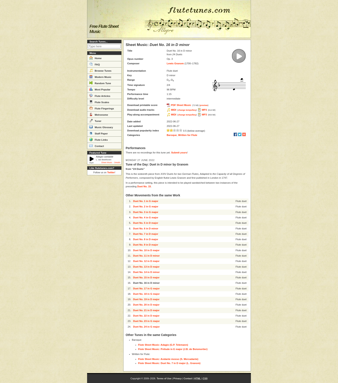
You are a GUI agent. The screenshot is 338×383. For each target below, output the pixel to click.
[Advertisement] (104, 241)
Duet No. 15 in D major (146, 277)
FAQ (94, 64)
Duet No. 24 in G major (146, 326)
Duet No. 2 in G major (145, 206)
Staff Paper (98, 133)
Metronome (98, 114)
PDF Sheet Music (181, 105)
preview (204, 105)
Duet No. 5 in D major (145, 223)
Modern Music (100, 76)
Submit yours (179, 152)
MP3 (204, 110)
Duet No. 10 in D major (146, 250)
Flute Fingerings (101, 108)
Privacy (177, 378)
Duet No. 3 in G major (145, 212)
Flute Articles (99, 95)
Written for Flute (187, 135)
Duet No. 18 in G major (146, 294)
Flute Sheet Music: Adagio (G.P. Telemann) (163, 345)
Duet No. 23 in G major (146, 321)
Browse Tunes (100, 70)
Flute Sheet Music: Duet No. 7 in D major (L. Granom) (169, 363)
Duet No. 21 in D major (146, 310)
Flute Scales (99, 102)
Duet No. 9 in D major (145, 244)
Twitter (111, 172)
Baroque (172, 135)
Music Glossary (101, 127)
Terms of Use (164, 378)
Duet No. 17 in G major (146, 288)
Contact (96, 145)
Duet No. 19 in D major (146, 299)
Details (117, 162)
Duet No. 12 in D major (146, 261)
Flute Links (98, 139)
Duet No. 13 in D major (146, 266)
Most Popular (99, 89)
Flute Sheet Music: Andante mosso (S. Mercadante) (168, 359)
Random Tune (100, 83)
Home (95, 58)
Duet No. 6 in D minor (145, 228)
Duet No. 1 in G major (145, 201)
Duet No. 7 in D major (145, 234)
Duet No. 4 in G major (145, 217)
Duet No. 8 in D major (145, 239)
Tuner (95, 120)
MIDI (173, 110)
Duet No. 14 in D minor (146, 272)
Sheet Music (106, 162)
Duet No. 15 (144, 186)
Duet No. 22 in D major (146, 315)
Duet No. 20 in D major (146, 304)
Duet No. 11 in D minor (146, 255)
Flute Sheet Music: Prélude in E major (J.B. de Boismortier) (173, 349)
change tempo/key (187, 110)
